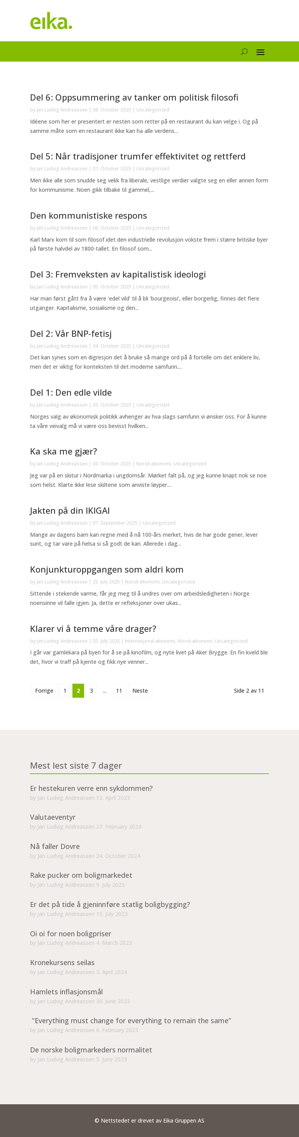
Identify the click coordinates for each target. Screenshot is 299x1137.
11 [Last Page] (119, 690)
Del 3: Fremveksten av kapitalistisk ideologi (118, 274)
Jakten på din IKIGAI (70, 510)
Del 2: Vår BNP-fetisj (71, 333)
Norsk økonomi (153, 463)
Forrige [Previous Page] (44, 690)
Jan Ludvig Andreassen (62, 109)
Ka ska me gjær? (63, 451)
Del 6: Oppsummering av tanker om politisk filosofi (134, 97)
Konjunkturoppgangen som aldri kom (107, 569)
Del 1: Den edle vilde (71, 392)
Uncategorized (152, 109)
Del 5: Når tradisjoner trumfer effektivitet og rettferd (138, 156)
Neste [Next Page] (140, 690)
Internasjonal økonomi (150, 641)
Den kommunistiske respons (88, 215)
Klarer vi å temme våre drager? (93, 628)
